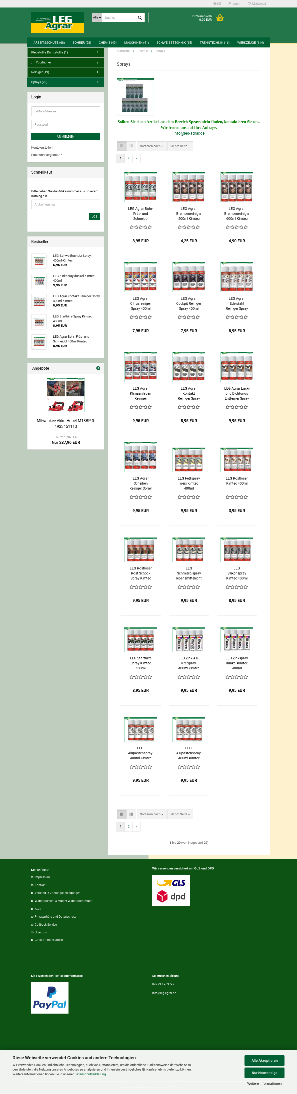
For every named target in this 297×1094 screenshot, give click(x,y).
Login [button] (234, 3)
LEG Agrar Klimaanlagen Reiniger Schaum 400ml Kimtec (140, 393)
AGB (37, 909)
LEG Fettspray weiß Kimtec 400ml (189, 483)
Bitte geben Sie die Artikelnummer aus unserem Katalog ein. (64, 193)
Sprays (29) (39, 82)
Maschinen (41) (136, 42)
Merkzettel (257, 3)
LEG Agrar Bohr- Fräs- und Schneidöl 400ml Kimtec (140, 214)
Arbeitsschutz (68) (49, 42)
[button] (217, 3)
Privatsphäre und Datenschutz (55, 916)
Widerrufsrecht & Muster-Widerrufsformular (63, 901)
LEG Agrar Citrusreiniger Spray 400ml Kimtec (140, 303)
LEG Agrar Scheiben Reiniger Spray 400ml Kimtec (141, 483)
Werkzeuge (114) (250, 42)
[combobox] (151, 146)
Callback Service (46, 924)
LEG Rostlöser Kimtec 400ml (237, 480)
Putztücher (41, 62)
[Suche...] (97, 17)
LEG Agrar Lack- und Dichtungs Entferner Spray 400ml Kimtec (237, 393)
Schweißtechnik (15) (174, 42)
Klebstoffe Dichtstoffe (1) (49, 52)
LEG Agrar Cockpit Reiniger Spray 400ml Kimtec (188, 303)
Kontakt (40, 885)
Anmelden (66, 136)
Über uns (41, 932)
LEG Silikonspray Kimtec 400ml (237, 573)
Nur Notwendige (265, 1073)
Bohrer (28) (81, 42)
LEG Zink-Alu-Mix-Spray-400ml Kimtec (189, 663)
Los (95, 216)
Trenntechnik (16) (215, 42)
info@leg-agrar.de (189, 133)
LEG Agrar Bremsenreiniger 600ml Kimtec (237, 214)
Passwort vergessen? (46, 155)
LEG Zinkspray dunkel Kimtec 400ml (237, 663)
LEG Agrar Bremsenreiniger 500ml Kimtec (189, 214)
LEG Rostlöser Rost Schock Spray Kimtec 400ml (141, 573)
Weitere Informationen (264, 1084)
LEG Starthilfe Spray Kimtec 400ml (141, 663)
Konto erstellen (41, 147)
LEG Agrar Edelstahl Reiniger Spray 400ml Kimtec (237, 303)
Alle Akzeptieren (265, 1061)
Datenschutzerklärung (90, 1074)
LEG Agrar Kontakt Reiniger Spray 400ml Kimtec (189, 393)
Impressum (42, 877)
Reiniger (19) (40, 72)
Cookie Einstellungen (49, 940)
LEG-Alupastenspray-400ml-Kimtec (141, 753)
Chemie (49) (108, 42)
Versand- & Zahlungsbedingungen (57, 893)
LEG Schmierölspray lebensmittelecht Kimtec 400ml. (189, 573)
